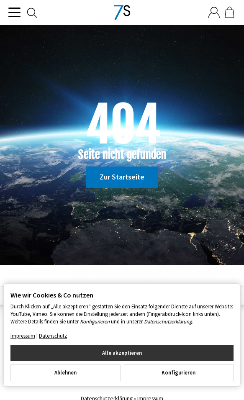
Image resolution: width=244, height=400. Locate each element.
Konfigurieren (178, 372)
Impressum (22, 335)
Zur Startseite (122, 177)
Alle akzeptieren (122, 352)
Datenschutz (53, 335)
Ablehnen (65, 372)
